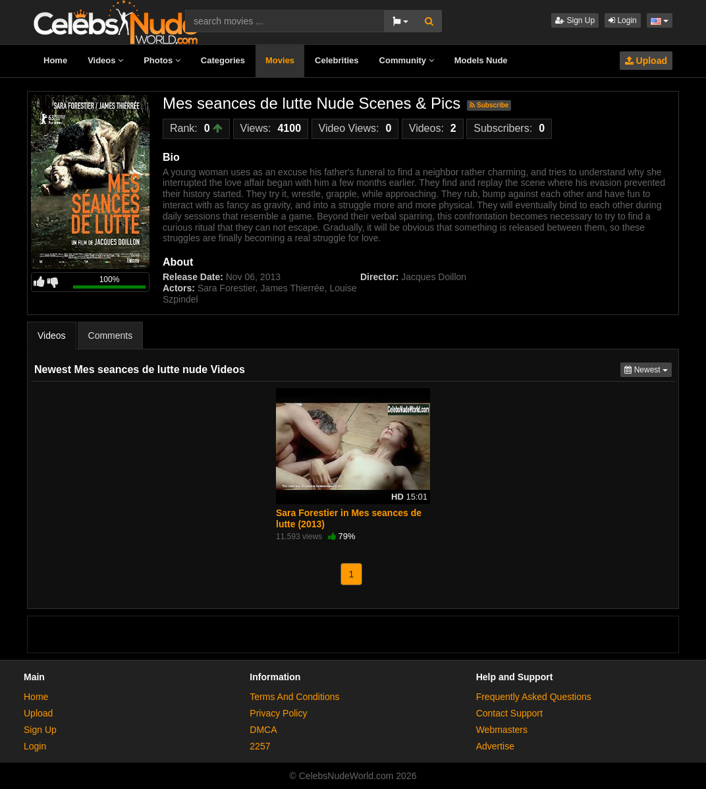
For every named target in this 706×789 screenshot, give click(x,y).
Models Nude (481, 60)
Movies (279, 60)
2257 (260, 746)
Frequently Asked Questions (533, 696)
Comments (110, 335)
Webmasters (502, 729)
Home (55, 60)
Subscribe (489, 105)
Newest (648, 368)
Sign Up (575, 20)
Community (406, 60)
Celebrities (336, 60)
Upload (646, 60)
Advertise (495, 746)
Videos (105, 60)
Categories (223, 60)
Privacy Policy (278, 713)
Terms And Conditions (294, 696)
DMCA (263, 729)
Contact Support (509, 713)
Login (623, 20)
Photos (162, 60)
